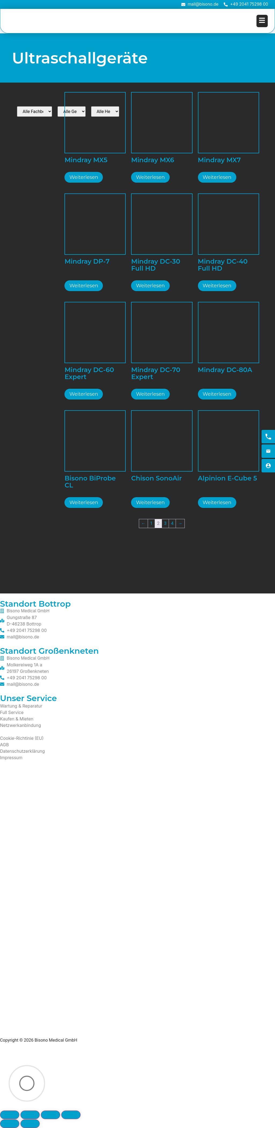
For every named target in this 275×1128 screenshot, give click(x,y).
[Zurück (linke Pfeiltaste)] (9, 1123)
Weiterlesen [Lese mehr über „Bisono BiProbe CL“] (83, 502)
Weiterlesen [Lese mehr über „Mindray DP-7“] (83, 286)
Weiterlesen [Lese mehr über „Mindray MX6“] (150, 177)
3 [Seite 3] (165, 523)
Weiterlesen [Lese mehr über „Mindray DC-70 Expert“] (150, 394)
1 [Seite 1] (151, 523)
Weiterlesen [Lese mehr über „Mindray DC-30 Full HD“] (150, 286)
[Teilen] (50, 1115)
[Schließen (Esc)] (71, 1115)
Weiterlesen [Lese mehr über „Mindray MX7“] (217, 177)
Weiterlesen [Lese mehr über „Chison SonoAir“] (150, 502)
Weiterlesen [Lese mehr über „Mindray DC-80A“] (217, 394)
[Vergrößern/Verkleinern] (9, 1115)
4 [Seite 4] (172, 523)
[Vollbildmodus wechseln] (30, 1115)
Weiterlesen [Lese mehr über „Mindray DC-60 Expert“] (83, 394)
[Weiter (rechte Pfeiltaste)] (30, 1123)
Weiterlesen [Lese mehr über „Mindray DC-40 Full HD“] (217, 286)
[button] (262, 21)
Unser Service (28, 698)
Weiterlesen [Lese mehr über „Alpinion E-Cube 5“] (217, 502)
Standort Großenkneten (49, 651)
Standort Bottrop (35, 604)
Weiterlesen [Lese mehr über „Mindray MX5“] (83, 177)
